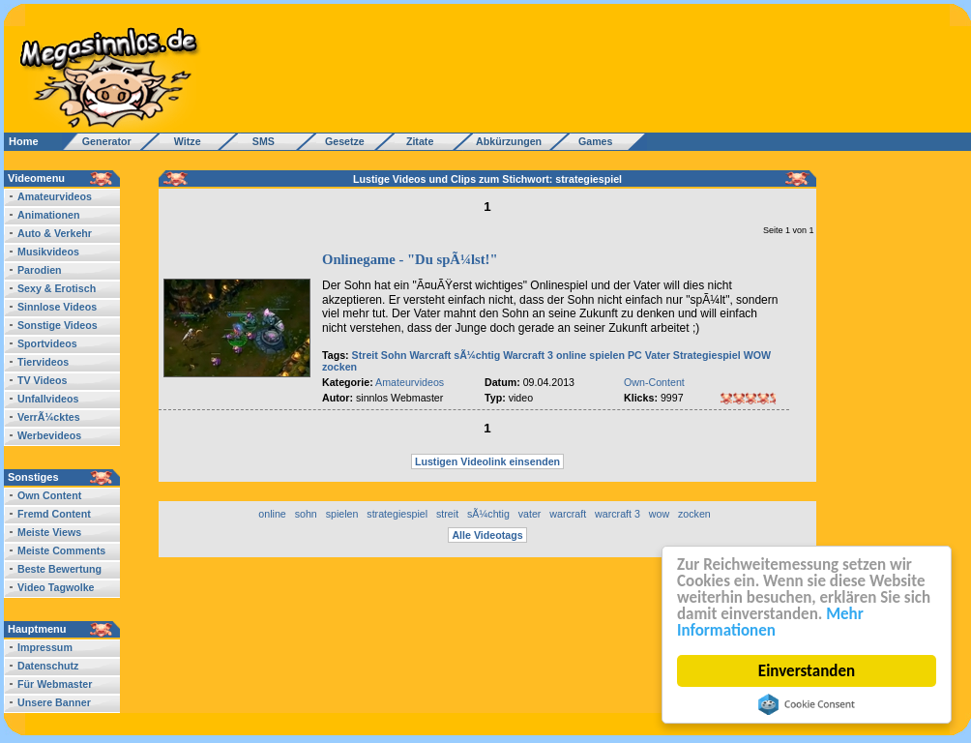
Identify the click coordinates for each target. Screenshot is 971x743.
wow (659, 514)
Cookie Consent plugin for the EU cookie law (806, 704)
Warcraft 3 (528, 355)
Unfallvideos (47, 398)
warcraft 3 (617, 514)
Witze (181, 141)
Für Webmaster (54, 684)
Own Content (49, 495)
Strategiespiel (707, 355)
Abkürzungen (509, 141)
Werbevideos (49, 435)
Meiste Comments (61, 550)
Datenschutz (47, 665)
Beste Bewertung (59, 569)
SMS (258, 141)
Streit (365, 355)
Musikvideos (48, 251)
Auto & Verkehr (54, 233)
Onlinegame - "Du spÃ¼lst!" (410, 259)
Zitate (415, 141)
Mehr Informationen (770, 622)
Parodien (39, 270)
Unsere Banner (54, 702)
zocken (339, 366)
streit (447, 514)
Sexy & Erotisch (56, 288)
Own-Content (654, 382)
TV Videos (42, 380)
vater (530, 514)
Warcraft (430, 355)
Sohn (394, 355)
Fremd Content (54, 514)
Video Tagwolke (56, 587)
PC (635, 355)
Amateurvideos (54, 196)
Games (592, 141)
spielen (607, 355)
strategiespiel (397, 514)
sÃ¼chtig (477, 355)
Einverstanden (806, 671)
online (571, 355)
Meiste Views (49, 532)
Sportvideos (47, 343)
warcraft (567, 514)
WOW (757, 355)
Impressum (45, 647)
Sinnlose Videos (57, 306)
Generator (98, 141)
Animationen (48, 215)
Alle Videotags (487, 535)
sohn (306, 514)
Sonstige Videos (57, 325)
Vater (657, 355)
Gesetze (342, 141)
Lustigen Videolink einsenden (487, 461)
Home (24, 141)
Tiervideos (43, 362)
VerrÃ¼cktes (48, 417)
